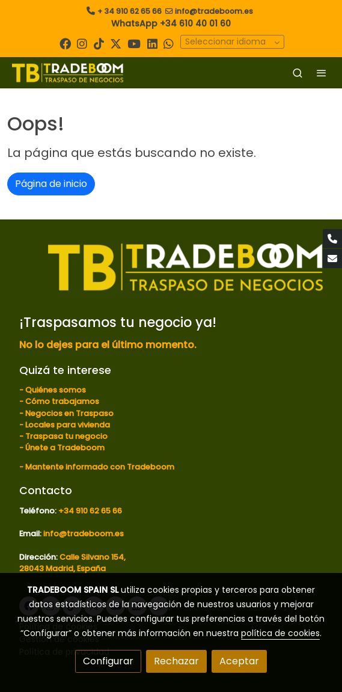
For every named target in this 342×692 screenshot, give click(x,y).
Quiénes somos (55, 390)
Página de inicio (51, 184)
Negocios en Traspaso (68, 413)
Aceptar (239, 661)
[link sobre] (171, 274)
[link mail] (332, 258)
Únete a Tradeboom (65, 447)
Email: (31, 533)
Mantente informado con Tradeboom (99, 467)
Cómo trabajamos (62, 401)
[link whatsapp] (168, 43)
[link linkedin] (152, 43)
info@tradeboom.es (214, 11)
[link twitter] (115, 43)
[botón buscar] (297, 72)
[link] (67, 72)
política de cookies (280, 633)
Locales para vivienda (67, 425)
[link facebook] (65, 43)
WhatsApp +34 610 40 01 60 (171, 23)
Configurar (108, 661)
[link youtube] (134, 43)
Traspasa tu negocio (66, 436)
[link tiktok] (99, 43)
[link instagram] (82, 43)
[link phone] (332, 238)
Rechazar (176, 661)
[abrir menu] (321, 72)
